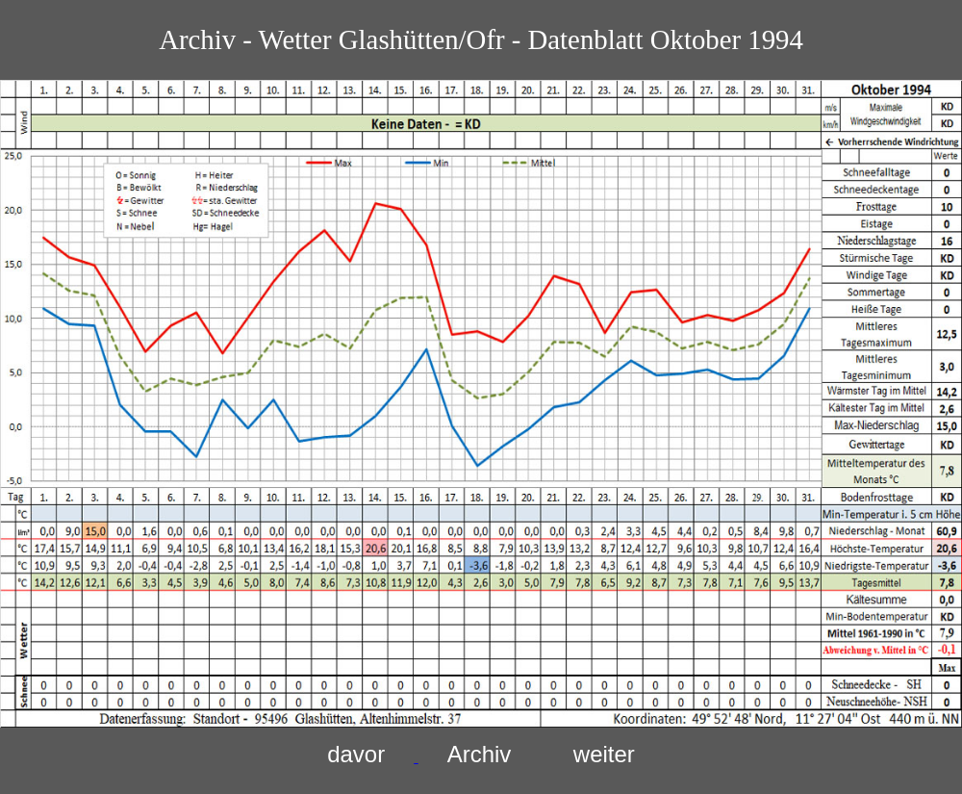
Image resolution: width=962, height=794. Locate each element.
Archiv (479, 754)
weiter (604, 754)
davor (356, 754)
